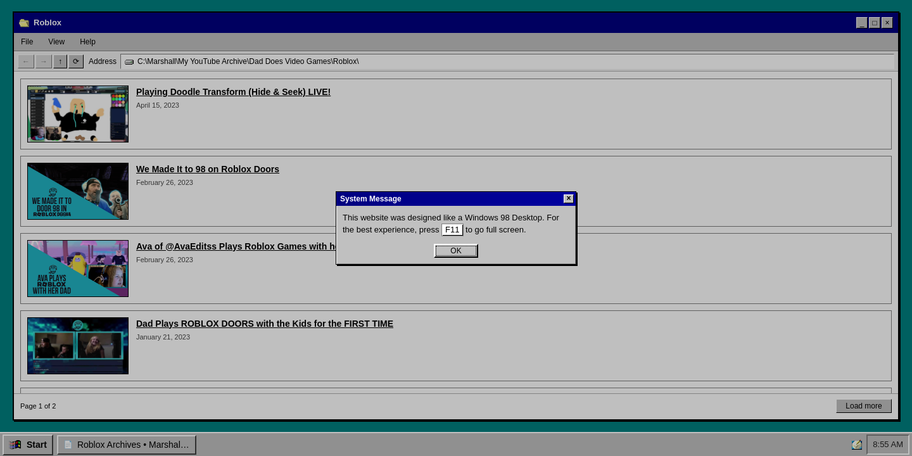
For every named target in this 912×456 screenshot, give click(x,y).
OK (455, 250)
